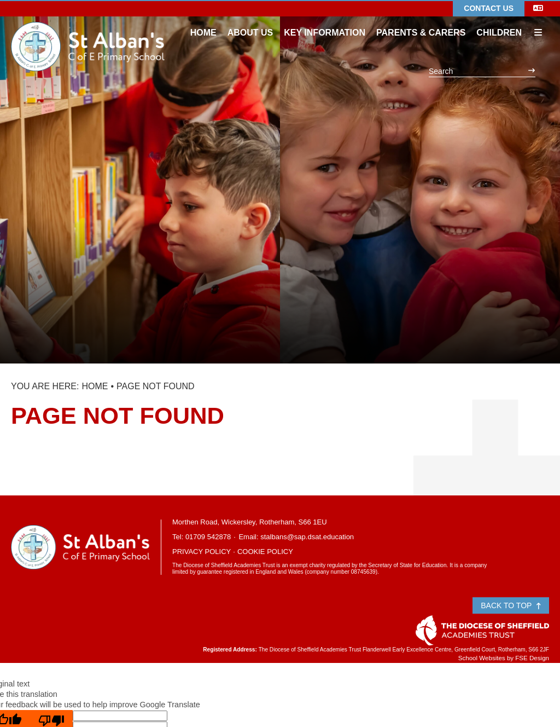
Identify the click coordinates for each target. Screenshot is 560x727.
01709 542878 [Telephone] (208, 537)
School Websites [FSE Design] (481, 658)
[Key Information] (324, 22)
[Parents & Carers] (421, 22)
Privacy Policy (201, 551)
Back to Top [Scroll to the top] (511, 605)
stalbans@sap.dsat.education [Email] (307, 537)
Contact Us (489, 8)
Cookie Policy (265, 551)
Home (94, 386)
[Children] (499, 22)
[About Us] (250, 22)
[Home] (88, 30)
